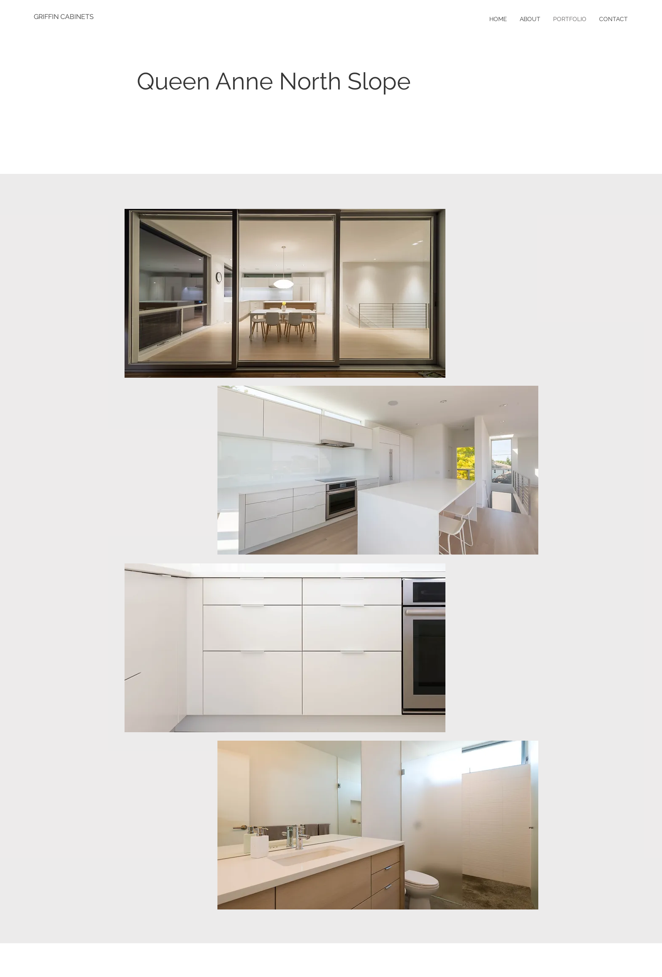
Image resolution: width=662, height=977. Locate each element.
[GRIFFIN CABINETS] (64, 16)
